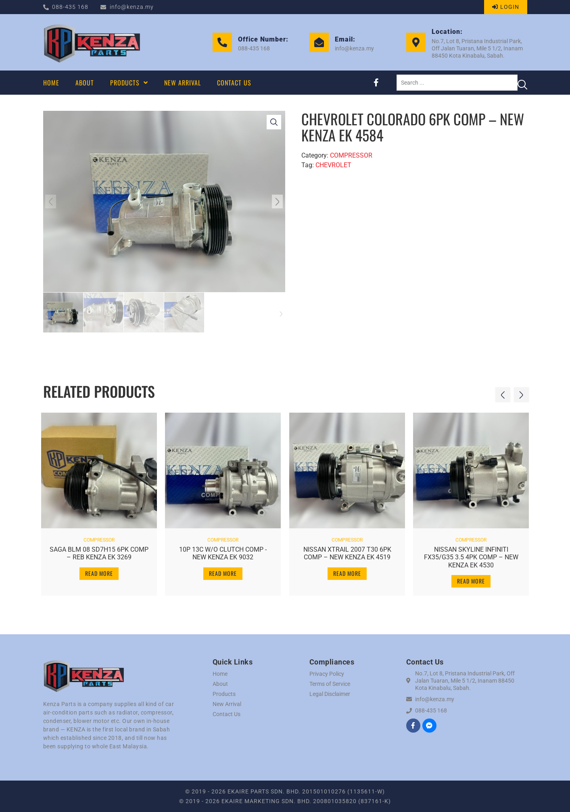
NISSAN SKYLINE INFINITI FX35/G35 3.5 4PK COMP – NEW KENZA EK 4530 (471, 555)
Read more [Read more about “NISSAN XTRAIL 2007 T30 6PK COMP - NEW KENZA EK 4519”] (347, 571)
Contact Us (226, 714)
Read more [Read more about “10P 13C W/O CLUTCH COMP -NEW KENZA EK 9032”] (223, 571)
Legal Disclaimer (329, 694)
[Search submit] (522, 82)
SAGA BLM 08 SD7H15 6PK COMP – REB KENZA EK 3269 (98, 551)
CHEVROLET (333, 165)
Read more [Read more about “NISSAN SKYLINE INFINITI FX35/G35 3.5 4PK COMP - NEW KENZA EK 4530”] (471, 579)
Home (220, 674)
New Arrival (227, 704)
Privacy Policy (326, 674)
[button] (52, 201)
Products (224, 694)
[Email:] (319, 42)
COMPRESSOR (351, 155)
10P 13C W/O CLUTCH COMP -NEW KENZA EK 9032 (223, 551)
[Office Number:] (222, 42)
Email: (345, 39)
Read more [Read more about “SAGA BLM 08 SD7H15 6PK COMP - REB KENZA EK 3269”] (99, 571)
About (220, 684)
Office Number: (263, 39)
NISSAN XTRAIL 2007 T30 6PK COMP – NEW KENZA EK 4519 (347, 551)
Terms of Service (329, 684)
